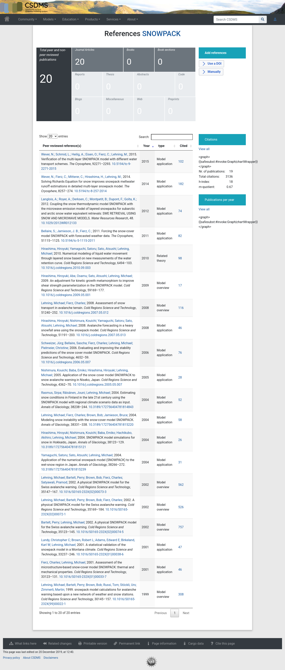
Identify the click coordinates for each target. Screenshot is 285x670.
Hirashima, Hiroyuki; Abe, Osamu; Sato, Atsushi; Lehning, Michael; (87, 276)
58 (180, 420)
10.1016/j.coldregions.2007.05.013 (101, 335)
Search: (166, 137)
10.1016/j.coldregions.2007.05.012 (84, 312)
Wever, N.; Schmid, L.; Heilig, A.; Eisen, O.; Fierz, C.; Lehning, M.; (84, 154)
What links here (25, 643)
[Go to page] (263, 19)
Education (69, 19)
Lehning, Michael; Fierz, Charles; (63, 303)
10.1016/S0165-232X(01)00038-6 (100, 554)
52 (180, 400)
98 (180, 258)
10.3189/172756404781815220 (111, 425)
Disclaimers (51, 657)
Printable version (95, 643)
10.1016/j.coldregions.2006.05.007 (66, 362)
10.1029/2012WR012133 (59, 223)
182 (181, 184)
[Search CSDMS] (236, 19)
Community (26, 19)
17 (180, 285)
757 (181, 527)
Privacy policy (11, 657)
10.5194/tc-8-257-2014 (90, 191)
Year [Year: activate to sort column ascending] (146, 146)
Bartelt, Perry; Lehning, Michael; (63, 522)
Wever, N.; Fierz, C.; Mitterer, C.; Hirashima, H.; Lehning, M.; (81, 177)
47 (180, 547)
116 (181, 308)
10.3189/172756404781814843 (111, 407)
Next (186, 613)
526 (181, 507)
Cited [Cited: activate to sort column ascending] (183, 146)
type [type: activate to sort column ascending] (161, 146)
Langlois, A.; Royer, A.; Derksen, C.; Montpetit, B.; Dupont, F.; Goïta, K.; (89, 199)
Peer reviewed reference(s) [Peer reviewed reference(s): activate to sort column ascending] (62, 146)
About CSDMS (31, 657)
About (131, 19)
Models (48, 19)
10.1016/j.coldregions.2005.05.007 (97, 384)
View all (204, 149)
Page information (164, 643)
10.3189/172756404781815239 (63, 469)
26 (180, 440)
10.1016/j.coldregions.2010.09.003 (66, 268)
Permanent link (129, 643)
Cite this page (225, 643)
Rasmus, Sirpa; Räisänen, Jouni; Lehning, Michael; (76, 393)
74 (180, 211)
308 (181, 594)
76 (180, 353)
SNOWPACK (161, 34)
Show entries (53, 136)
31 (180, 462)
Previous (161, 613)
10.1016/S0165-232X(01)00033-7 (82, 577)
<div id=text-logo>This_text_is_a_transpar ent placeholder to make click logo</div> (6, 7)
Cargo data (196, 643)
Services (112, 19)
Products (91, 19)
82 (180, 236)
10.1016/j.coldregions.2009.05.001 (66, 295)
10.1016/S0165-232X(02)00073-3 (82, 492)
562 (181, 485)
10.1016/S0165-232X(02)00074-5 (100, 532)
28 (180, 377)
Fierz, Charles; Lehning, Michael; (63, 562)
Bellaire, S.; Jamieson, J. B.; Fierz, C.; (66, 231)
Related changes (60, 643)
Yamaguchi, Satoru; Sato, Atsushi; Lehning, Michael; (77, 455)
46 (180, 328)
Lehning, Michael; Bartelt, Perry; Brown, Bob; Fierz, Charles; (82, 500)
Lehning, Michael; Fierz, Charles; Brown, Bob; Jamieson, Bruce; (84, 415)
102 (181, 161)
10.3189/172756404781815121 (63, 447)
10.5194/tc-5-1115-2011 (78, 241)
